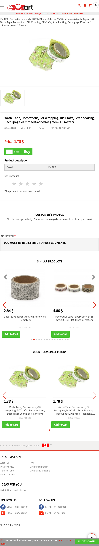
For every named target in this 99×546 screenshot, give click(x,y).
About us (4, 462)
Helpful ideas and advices (13, 490)
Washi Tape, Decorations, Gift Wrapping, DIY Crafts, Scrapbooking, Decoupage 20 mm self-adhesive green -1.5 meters (25, 410)
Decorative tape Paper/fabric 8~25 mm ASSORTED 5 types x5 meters (74, 318)
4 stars (34, 183)
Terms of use (7, 470)
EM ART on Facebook (14, 507)
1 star (14, 183)
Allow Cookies (86, 541)
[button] (31, 339)
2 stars (21, 183)
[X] (1, 540)
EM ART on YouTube (13, 513)
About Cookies (7, 474)
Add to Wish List (61, 128)
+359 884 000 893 (72, 13)
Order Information (39, 466)
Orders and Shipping (40, 470)
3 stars (27, 183)
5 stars (41, 183)
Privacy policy (7, 466)
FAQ (32, 462)
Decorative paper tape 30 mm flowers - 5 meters (25, 318)
